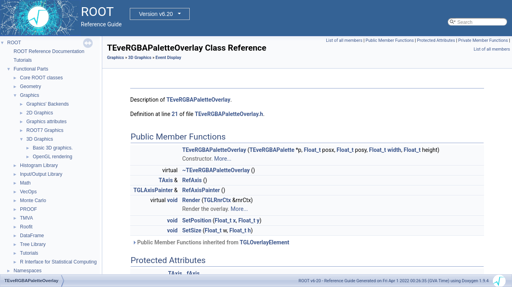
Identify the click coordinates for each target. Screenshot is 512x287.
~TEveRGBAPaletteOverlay (216, 170)
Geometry (30, 86)
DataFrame (32, 235)
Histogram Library (39, 165)
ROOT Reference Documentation (49, 51)
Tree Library (33, 244)
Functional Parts (31, 69)
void (172, 200)
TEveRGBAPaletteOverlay (198, 99)
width (394, 150)
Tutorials (23, 60)
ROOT (14, 42)
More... (222, 158)
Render (191, 200)
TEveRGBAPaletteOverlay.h (229, 114)
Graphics (29, 95)
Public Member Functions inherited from (210, 242)
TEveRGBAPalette (272, 150)
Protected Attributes (436, 40)
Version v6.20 (156, 14)
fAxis (193, 273)
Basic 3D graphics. (53, 148)
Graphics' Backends (47, 104)
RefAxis (192, 180)
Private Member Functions (483, 40)
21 (175, 114)
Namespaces (28, 270)
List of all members (344, 40)
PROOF (28, 209)
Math (25, 183)
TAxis (166, 180)
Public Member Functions (389, 40)
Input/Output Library (41, 174)
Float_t (312, 150)
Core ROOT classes (41, 78)
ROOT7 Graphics (45, 130)
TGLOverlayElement (264, 242)
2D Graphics (39, 113)
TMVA (26, 218)
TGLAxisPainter (153, 190)
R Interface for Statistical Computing (58, 262)
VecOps (28, 192)
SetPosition (196, 220)
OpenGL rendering (52, 156)
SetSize (191, 230)
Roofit (26, 227)
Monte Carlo (33, 200)
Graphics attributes (46, 121)
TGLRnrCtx (217, 200)
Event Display (168, 57)
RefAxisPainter (201, 190)
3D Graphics (39, 139)
